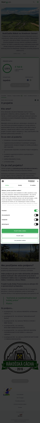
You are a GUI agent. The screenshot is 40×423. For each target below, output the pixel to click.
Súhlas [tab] (7, 185)
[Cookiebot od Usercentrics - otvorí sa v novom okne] (28, 181)
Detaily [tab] (20, 185)
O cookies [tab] (33, 185)
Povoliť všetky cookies (20, 230)
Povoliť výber (20, 235)
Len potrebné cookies (20, 240)
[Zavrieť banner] (37, 181)
